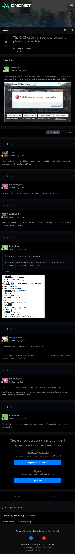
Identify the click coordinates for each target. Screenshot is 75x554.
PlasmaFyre (15, 184)
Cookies (50, 544)
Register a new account (38, 462)
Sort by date (67, 132)
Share (18, 497)
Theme (25, 544)
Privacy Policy (38, 544)
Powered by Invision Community (37, 550)
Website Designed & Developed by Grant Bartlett (37, 531)
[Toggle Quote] (6, 256)
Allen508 (14, 213)
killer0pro (26, 49)
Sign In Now (37, 481)
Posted (19, 71)
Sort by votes (53, 132)
